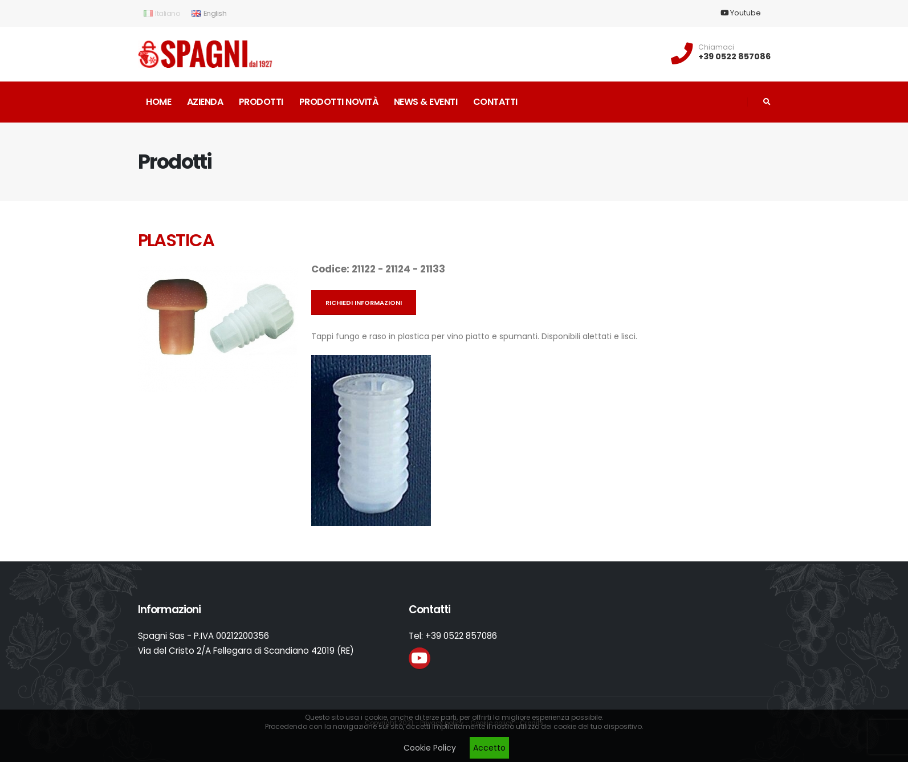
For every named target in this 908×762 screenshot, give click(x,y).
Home (158, 101)
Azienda (205, 101)
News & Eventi (426, 101)
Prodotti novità (338, 101)
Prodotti (261, 101)
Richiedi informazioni (363, 302)
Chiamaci (716, 47)
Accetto (489, 747)
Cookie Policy (430, 747)
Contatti (495, 101)
